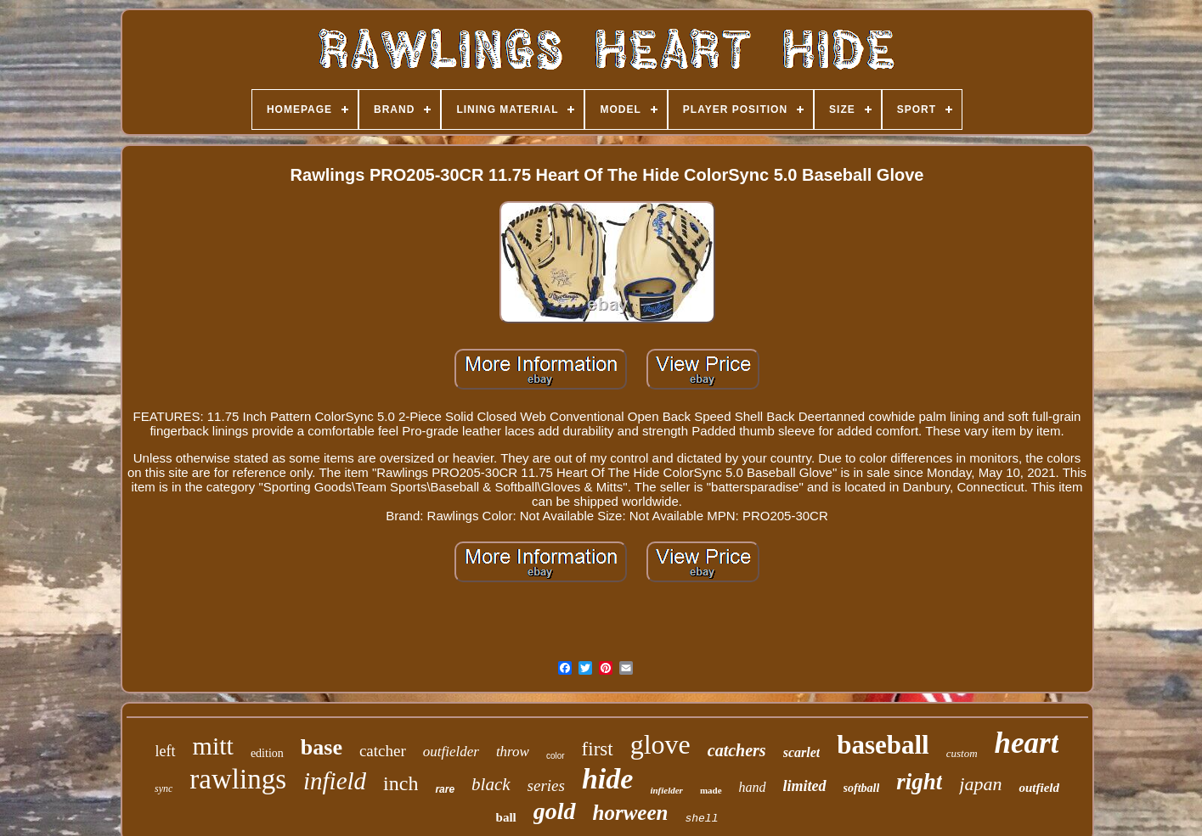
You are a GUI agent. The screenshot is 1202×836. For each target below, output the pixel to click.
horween (631, 812)
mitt (213, 746)
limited (805, 785)
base (321, 747)
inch (400, 783)
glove (660, 744)
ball (506, 817)
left (165, 751)
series (546, 785)
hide (607, 778)
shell (701, 818)
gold (554, 811)
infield (334, 780)
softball (862, 788)
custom (962, 753)
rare (444, 789)
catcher (382, 751)
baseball (883, 745)
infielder (666, 790)
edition (267, 753)
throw (512, 751)
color (555, 755)
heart (1027, 743)
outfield (1039, 787)
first (597, 749)
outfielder (451, 751)
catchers (737, 750)
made (711, 790)
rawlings (237, 779)
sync (163, 788)
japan (980, 783)
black (490, 784)
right (919, 781)
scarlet (802, 752)
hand (752, 787)
